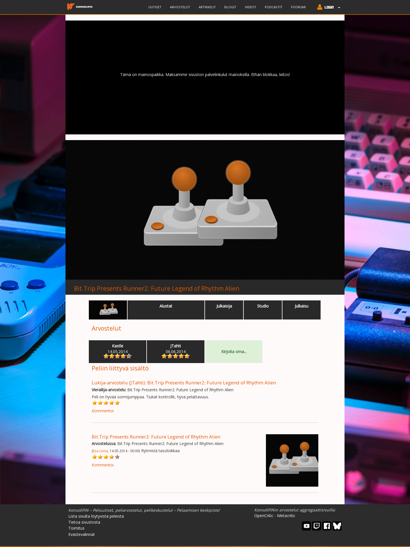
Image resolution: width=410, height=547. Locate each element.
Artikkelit (207, 7)
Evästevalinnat (81, 534)
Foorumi (298, 7)
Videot (250, 7)
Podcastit (273, 7)
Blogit (230, 7)
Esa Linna (100, 450)
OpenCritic (263, 515)
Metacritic (286, 515)
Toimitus (76, 528)
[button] (327, 7)
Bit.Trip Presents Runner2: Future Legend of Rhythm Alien (156, 288)
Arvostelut (180, 7)
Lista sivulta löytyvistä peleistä (96, 516)
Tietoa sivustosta (84, 522)
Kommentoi (103, 410)
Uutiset (154, 7)
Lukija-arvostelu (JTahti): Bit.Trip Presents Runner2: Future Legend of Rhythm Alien (184, 382)
